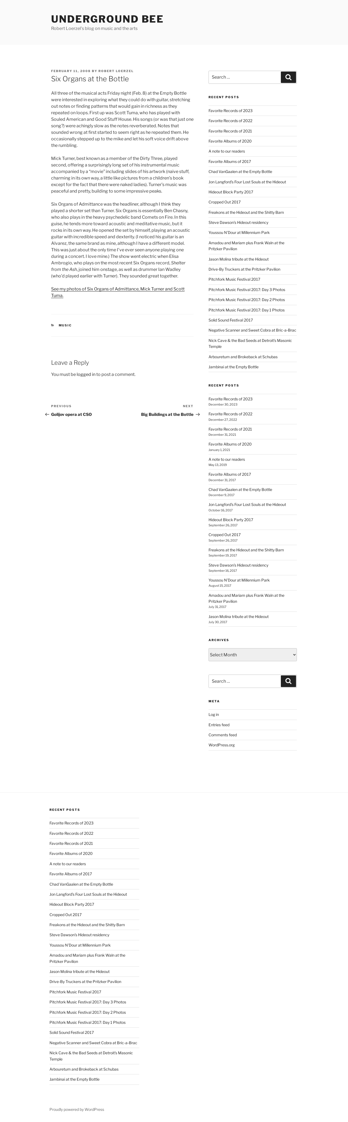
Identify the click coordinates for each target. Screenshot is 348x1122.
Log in (214, 714)
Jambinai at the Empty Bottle (234, 366)
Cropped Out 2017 (225, 202)
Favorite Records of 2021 (230, 131)
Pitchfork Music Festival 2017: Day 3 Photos (247, 289)
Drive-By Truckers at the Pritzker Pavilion (244, 269)
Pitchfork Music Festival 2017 (234, 279)
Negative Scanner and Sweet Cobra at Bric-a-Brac (252, 330)
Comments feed (223, 734)
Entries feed (219, 724)
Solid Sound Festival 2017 (231, 320)
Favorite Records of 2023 (231, 110)
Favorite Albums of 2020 (230, 141)
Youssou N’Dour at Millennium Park (239, 232)
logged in (86, 374)
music (65, 325)
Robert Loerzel (116, 71)
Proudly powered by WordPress (76, 1109)
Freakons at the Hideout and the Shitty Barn (246, 212)
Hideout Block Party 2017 (231, 192)
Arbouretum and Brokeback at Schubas (243, 356)
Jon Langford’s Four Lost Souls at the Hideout (247, 182)
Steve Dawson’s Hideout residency (238, 222)
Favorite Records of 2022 (230, 120)
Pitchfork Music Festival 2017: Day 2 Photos (247, 299)
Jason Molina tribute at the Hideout (239, 259)
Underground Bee (107, 19)
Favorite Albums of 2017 (230, 161)
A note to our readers (227, 151)
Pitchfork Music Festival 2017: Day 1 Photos (247, 310)
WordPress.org (222, 745)
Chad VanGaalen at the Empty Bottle (240, 171)
